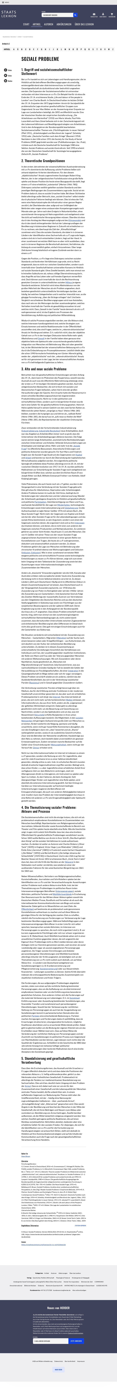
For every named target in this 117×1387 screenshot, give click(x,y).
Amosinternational (16, 1285)
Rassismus (34, 683)
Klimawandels (74, 220)
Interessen (79, 523)
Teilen (10, 70)
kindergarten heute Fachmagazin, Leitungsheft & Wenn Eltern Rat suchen (37, 1282)
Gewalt (41, 338)
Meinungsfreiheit (58, 745)
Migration (61, 638)
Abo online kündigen (79, 1290)
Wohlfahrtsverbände (62, 894)
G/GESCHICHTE (101, 1285)
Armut (28, 1086)
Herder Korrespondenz (71, 1282)
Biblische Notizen (30, 1285)
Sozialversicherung (48, 969)
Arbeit (28, 458)
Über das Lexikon (75, 1273)
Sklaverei (69, 862)
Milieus (69, 282)
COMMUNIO (99, 1282)
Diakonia (41, 1285)
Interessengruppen (64, 891)
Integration (73, 671)
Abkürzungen (63, 1273)
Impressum (81, 1361)
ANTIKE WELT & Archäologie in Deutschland (79, 1285)
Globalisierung (71, 508)
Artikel (19, 37)
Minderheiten (63, 505)
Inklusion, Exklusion (31, 552)
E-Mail (35, 1337)
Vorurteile (39, 715)
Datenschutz (58, 1361)
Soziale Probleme (28, 37)
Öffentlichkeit (27, 909)
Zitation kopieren (80, 1225)
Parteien (35, 1016)
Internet (56, 697)
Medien (69, 700)
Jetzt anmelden (76, 1341)
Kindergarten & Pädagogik (80, 1278)
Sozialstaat (75, 998)
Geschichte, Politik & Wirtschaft (43, 1278)
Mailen (10, 81)
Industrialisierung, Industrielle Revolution (41, 431)
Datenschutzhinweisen (75, 1333)
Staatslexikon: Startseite (9, 37)
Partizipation (40, 502)
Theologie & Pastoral (63, 1278)
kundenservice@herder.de (61, 1290)
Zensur (36, 748)
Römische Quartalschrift (54, 1285)
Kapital (79, 455)
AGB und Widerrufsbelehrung (42, 1361)
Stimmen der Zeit (87, 1282)
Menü (7, 2)
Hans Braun (25, 1156)
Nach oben (58, 1370)
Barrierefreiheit (70, 1361)
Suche (43, 12)
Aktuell (7, 49)
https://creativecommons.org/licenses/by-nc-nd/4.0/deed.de (43, 1245)
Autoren (54, 1273)
